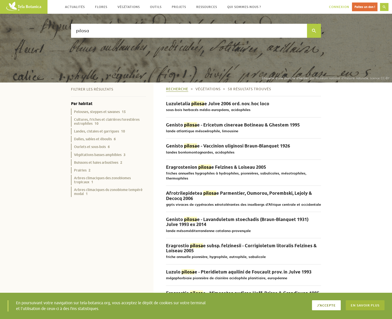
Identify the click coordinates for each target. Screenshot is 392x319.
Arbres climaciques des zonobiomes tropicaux (102, 180)
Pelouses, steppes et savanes (100, 112)
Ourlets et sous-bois (92, 146)
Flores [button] (101, 7)
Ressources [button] (206, 7)
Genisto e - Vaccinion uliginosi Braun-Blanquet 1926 (228, 145)
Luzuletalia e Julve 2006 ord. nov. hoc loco (217, 103)
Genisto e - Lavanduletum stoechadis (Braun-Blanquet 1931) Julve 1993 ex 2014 (237, 222)
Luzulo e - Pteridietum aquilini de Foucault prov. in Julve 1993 (239, 271)
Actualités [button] (75, 7)
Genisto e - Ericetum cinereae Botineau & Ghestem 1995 (233, 125)
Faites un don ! (364, 7)
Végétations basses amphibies (100, 154)
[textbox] (189, 31)
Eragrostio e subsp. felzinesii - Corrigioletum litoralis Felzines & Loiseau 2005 (241, 248)
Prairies (82, 170)
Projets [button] (179, 7)
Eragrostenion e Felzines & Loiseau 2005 (216, 167)
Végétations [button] (129, 7)
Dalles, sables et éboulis (95, 139)
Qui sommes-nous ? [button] (244, 7)
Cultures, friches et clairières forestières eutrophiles (107, 121)
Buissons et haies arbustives (98, 162)
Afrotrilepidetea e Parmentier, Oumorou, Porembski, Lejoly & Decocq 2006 (239, 195)
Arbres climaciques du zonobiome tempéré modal (108, 192)
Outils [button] (156, 7)
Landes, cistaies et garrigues (99, 131)
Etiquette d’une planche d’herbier (285, 78)
